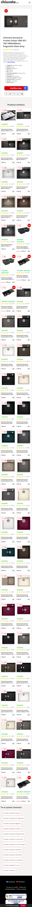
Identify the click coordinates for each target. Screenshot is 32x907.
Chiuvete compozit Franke (11, 813)
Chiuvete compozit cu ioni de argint (14, 844)
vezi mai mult (11, 62)
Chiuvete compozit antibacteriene (13, 834)
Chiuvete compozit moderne (12, 829)
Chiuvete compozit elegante (12, 823)
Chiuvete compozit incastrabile (13, 860)
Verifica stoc (19, 88)
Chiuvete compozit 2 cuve (11, 865)
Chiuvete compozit (9, 870)
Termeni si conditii (12, 887)
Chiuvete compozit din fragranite (13, 818)
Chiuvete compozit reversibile (12, 855)
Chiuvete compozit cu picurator (13, 839)
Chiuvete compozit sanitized (12, 850)
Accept (23, 905)
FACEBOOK (10, 882)
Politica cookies (21, 889)
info (13, 133)
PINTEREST (20, 882)
